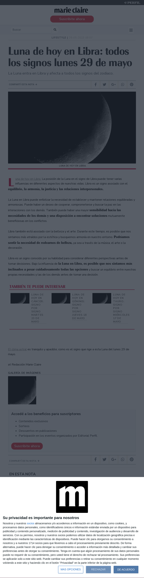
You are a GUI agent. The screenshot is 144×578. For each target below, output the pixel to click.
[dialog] (72, 527)
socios (30, 523)
